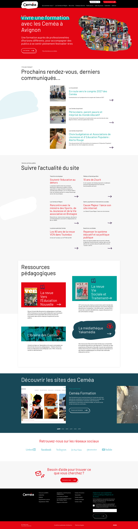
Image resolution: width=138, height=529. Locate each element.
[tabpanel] (69, 404)
